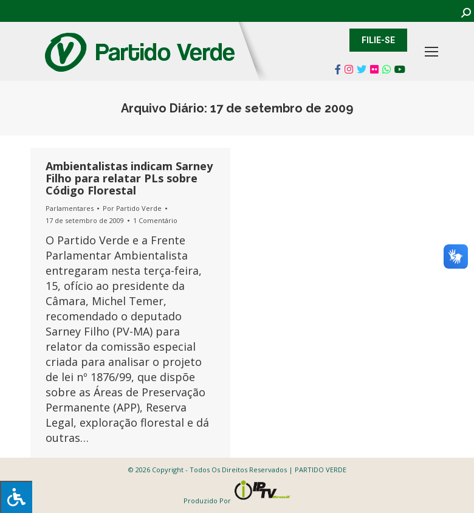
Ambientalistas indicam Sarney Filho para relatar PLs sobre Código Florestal (129, 178)
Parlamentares (70, 208)
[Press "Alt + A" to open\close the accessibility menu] (16, 497)
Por (132, 208)
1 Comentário (155, 220)
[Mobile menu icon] (431, 52)
